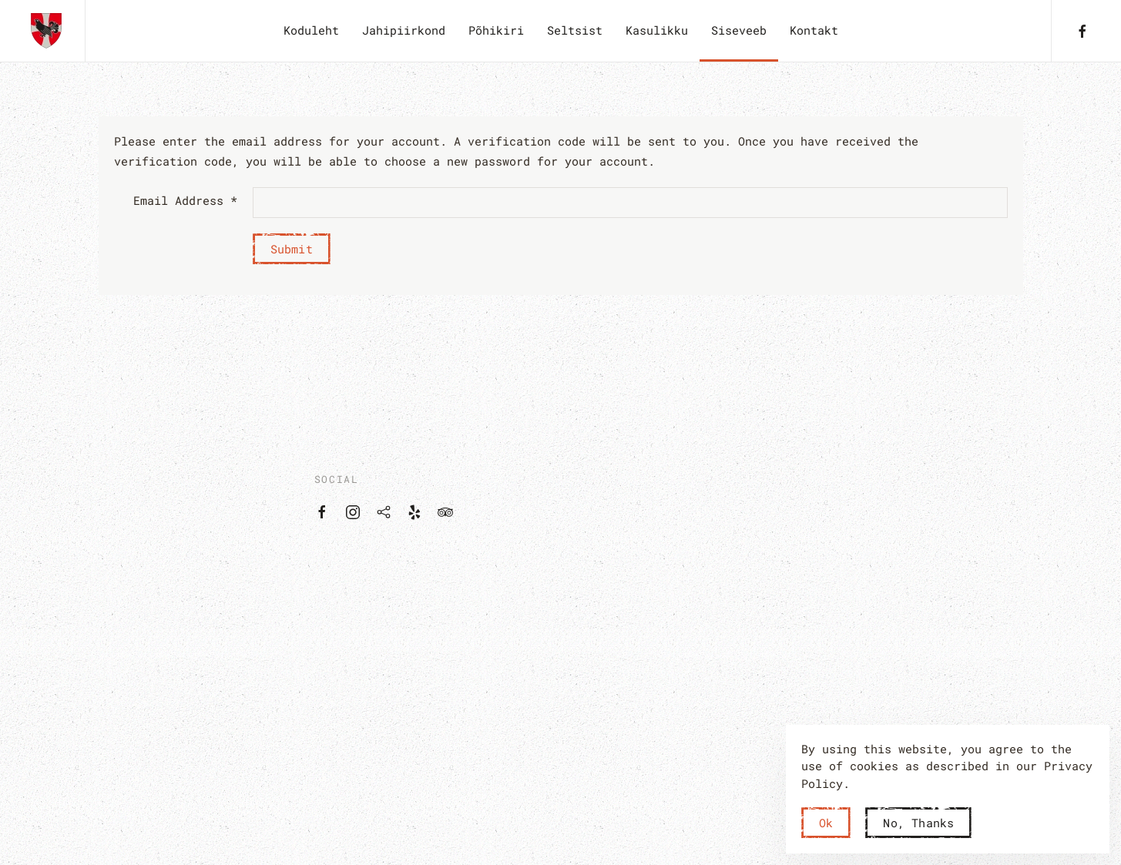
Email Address (185, 200)
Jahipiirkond (403, 30)
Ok (826, 822)
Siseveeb (739, 30)
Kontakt (814, 30)
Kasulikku (657, 30)
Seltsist (574, 30)
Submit (291, 248)
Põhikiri (496, 30)
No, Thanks (918, 822)
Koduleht (311, 30)
